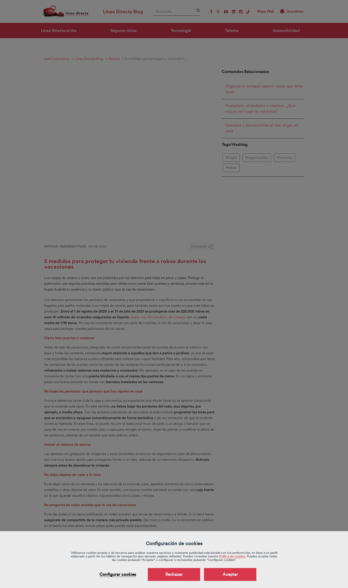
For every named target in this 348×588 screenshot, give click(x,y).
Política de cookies (232, 556)
